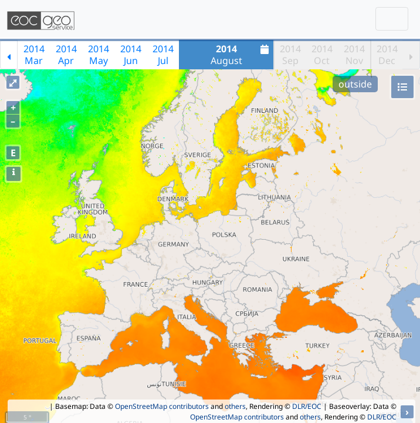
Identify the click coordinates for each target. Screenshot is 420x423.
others (235, 406)
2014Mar (34, 54)
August (241, 54)
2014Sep (290, 54)
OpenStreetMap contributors (162, 406)
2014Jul (163, 54)
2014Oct (322, 54)
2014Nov (354, 54)
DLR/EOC (306, 406)
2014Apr (66, 54)
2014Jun (130, 54)
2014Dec (387, 54)
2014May (98, 54)
